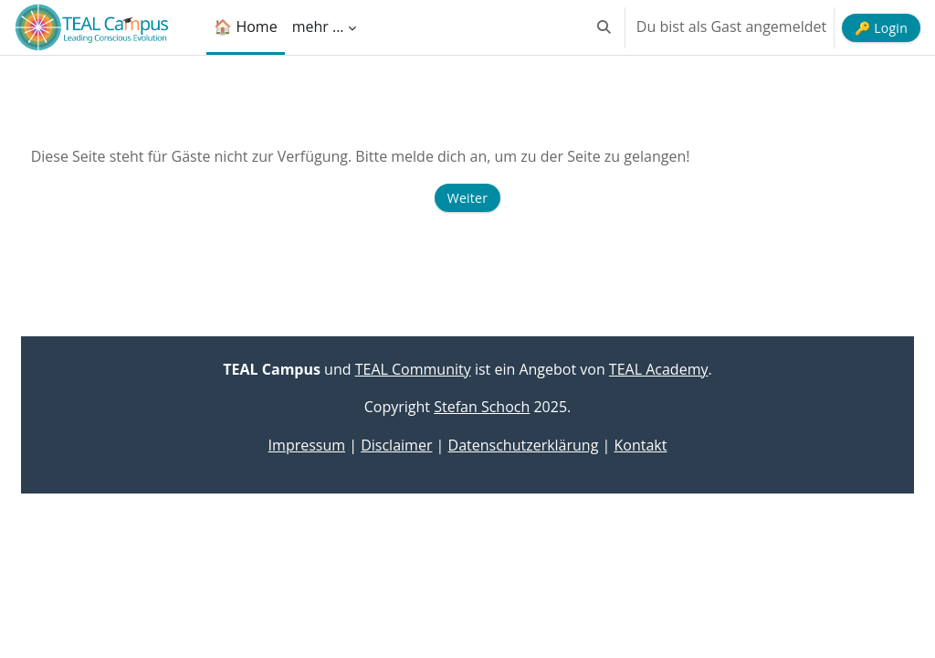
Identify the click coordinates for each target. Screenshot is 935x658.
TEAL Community (413, 369)
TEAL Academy (659, 369)
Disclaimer (396, 445)
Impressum (306, 445)
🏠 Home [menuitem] (245, 26)
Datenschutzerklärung (523, 445)
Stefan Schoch (482, 407)
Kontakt (640, 445)
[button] (604, 27)
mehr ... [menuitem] (318, 26)
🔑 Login (881, 28)
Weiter (467, 198)
